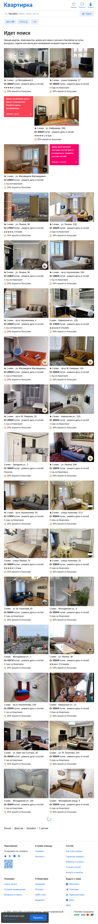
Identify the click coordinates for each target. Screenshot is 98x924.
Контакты (39, 856)
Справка (39, 851)
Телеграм (73, 889)
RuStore (19, 856)
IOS (5, 856)
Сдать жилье (10, 884)
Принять (38, 917)
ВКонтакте (74, 884)
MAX (68, 905)
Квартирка (20, 5)
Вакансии (40, 900)
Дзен (71, 900)
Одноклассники (76, 895)
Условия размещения (14, 889)
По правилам (9, 918)
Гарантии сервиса (75, 856)
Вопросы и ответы (75, 862)
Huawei (14, 856)
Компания (40, 884)
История (39, 889)
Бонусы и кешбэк (74, 872)
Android (10, 856)
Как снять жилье (74, 851)
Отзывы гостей (73, 867)
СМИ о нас (40, 895)
